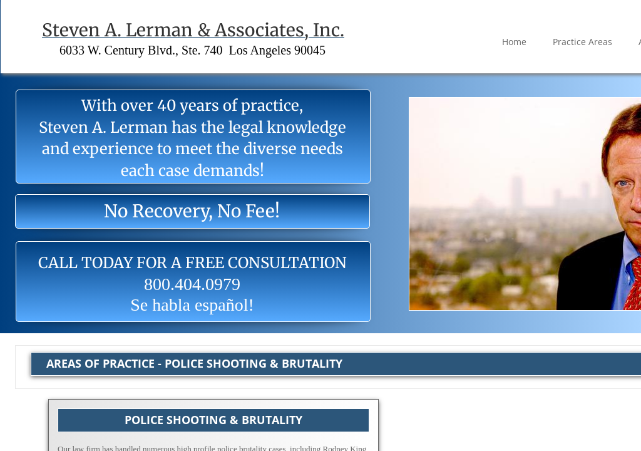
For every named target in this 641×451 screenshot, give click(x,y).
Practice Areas (582, 42)
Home (514, 42)
